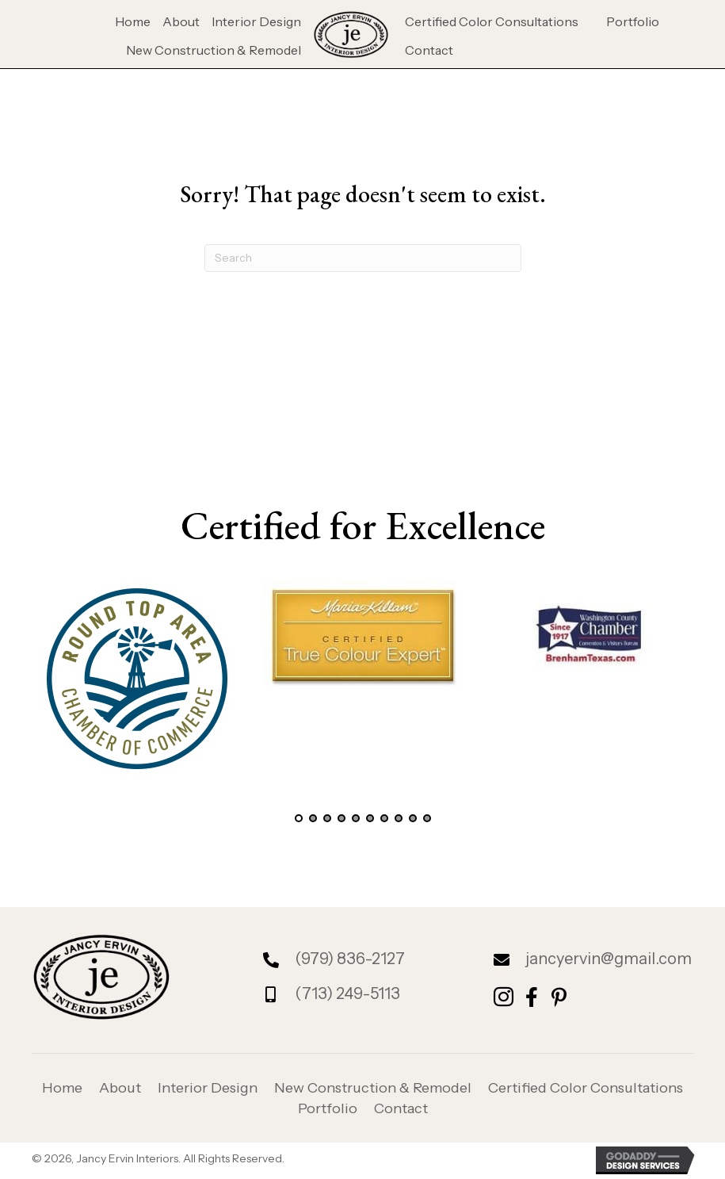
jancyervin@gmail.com (608, 958)
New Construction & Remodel (372, 1088)
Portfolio (327, 1108)
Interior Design (208, 1088)
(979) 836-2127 (350, 958)
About (120, 1088)
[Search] (362, 258)
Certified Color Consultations (585, 1088)
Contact (401, 1108)
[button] (299, 818)
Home (62, 1088)
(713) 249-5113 (347, 993)
